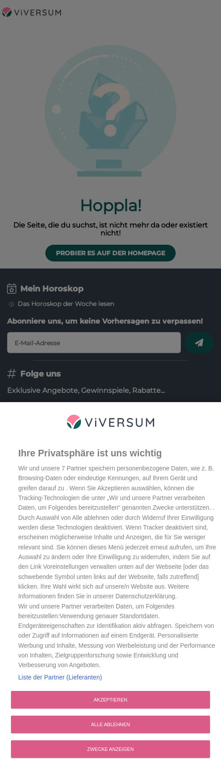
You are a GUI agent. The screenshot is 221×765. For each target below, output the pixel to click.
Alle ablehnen (110, 727)
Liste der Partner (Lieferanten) (60, 679)
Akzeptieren (110, 702)
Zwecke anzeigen (110, 751)
